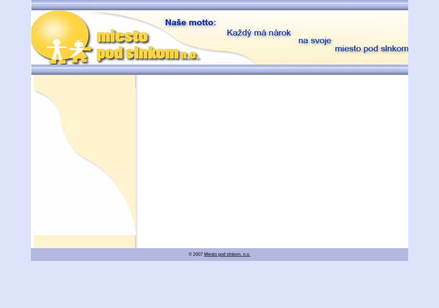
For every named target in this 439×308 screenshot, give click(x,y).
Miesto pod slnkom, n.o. (227, 254)
